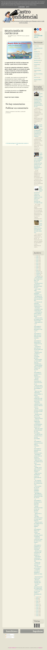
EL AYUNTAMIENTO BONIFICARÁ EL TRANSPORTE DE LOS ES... (38, 342)
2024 (37, 258)
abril (37, 602)
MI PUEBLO (37, 584)
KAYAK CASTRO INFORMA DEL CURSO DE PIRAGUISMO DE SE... (38, 476)
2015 (37, 608)
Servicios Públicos (38, 79)
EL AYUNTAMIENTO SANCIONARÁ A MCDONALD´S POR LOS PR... (38, 328)
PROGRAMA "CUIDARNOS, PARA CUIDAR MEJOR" (38, 309)
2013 (37, 611)
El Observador (37, 64)
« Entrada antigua (10, 143)
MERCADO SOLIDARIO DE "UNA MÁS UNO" (37, 581)
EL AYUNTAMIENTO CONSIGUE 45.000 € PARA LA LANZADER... (38, 443)
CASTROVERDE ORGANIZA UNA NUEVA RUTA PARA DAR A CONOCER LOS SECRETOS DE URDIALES (38, 130)
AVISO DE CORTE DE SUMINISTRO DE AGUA (38, 462)
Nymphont (40, 647)
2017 (37, 268)
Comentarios (8, 637)
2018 (37, 267)
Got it (27, 7)
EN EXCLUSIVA (37, 60)
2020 (37, 264)
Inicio (16, 144)
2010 (37, 615)
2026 (37, 256)
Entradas (7, 634)
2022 (37, 261)
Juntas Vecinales (37, 70)
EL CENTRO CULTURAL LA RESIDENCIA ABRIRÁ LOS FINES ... (38, 572)
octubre (37, 274)
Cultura (35, 56)
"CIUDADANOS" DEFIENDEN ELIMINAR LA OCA (38, 293)
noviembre (38, 273)
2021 (37, 263)
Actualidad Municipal (38, 48)
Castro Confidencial (23, 14)
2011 (37, 614)
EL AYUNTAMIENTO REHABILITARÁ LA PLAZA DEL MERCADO (38, 502)
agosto (37, 597)
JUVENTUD (36, 68)
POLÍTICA (36, 77)
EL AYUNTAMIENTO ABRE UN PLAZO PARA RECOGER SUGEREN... (37, 335)
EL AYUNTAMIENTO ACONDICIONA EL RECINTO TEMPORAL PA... (38, 374)
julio (37, 598)
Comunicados (37, 53)
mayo (37, 601)
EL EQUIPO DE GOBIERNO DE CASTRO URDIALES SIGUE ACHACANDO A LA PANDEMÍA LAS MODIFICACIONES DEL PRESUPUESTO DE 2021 (38, 99)
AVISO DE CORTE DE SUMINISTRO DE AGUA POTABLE (38, 319)
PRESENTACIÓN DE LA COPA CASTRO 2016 (38, 416)
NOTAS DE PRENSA (38, 73)
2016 (37, 270)
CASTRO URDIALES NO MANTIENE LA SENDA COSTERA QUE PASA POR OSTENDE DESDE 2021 (38, 227)
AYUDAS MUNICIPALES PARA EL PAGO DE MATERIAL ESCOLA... (38, 509)
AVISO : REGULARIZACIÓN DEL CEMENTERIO (38, 587)
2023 (37, 260)
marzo (37, 604)
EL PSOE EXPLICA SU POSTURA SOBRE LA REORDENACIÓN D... (38, 592)
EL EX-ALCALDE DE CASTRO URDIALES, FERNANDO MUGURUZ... (37, 489)
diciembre (38, 271)
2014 (37, 609)
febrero (37, 605)
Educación (36, 62)
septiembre (38, 276)
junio (37, 599)
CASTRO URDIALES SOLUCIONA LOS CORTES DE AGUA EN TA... (38, 381)
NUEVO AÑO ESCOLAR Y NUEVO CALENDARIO (38, 535)
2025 (37, 257)
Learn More (21, 7)
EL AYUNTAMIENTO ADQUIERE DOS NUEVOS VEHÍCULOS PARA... (38, 450)
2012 (37, 612)
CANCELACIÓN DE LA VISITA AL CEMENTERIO (38, 420)
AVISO (35, 46)
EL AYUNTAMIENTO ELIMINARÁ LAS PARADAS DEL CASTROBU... (37, 546)
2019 (37, 266)
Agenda (35, 51)
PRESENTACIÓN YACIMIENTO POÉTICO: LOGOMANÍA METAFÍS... (38, 355)
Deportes (14, 35)
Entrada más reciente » (23, 143)
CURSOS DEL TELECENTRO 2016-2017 (37, 564)
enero (37, 607)
